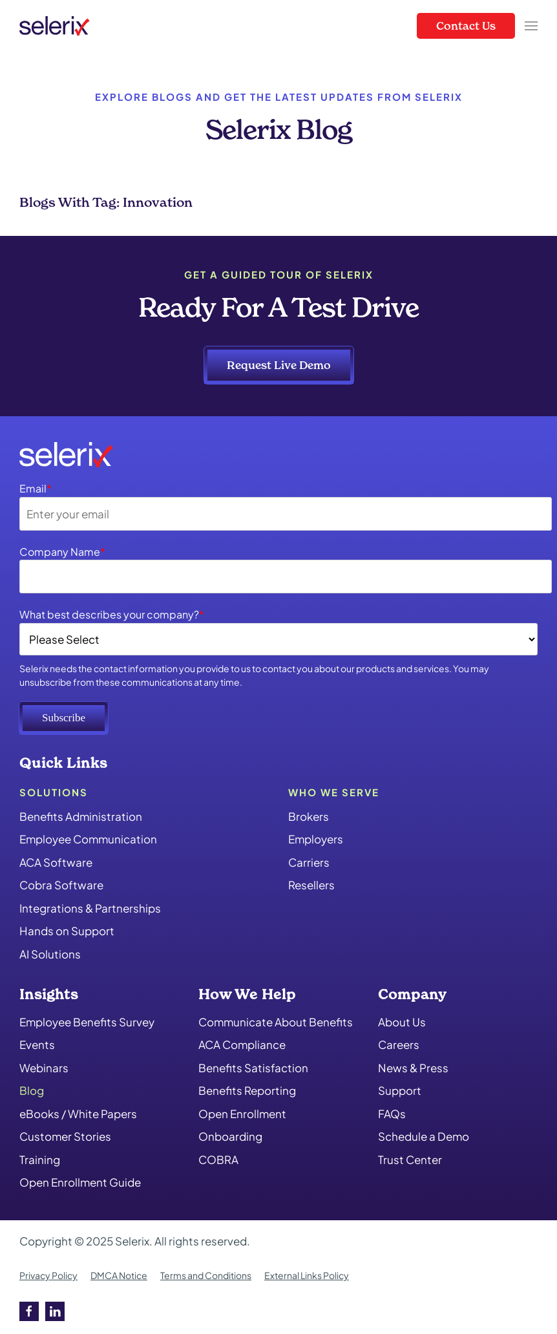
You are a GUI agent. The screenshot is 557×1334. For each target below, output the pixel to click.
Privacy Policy (48, 1275)
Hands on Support (66, 931)
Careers (398, 1044)
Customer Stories (65, 1136)
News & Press (413, 1068)
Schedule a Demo (423, 1136)
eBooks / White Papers (78, 1113)
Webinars (43, 1068)
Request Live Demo (279, 365)
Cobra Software (61, 885)
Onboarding (230, 1136)
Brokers (308, 816)
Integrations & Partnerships (90, 908)
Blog (31, 1090)
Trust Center (410, 1159)
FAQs (392, 1113)
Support (399, 1090)
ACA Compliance (242, 1044)
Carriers (309, 862)
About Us (402, 1022)
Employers (315, 839)
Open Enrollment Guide (80, 1182)
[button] (531, 26)
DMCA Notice (118, 1275)
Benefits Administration (80, 816)
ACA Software (55, 862)
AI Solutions (50, 954)
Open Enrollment (242, 1113)
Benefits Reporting (247, 1090)
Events (37, 1044)
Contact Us (466, 25)
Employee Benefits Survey (86, 1022)
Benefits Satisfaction (253, 1068)
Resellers (311, 885)
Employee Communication (88, 839)
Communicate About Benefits (275, 1022)
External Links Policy (306, 1275)
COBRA (218, 1159)
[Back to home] (54, 26)
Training (39, 1159)
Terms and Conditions (205, 1275)
